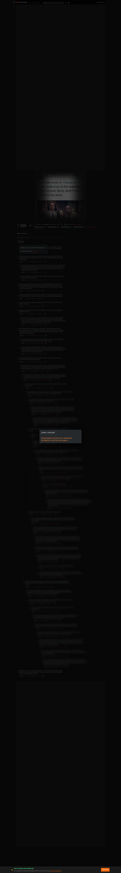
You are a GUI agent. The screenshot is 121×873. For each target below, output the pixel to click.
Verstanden (105, 869)
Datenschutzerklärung (56, 870)
